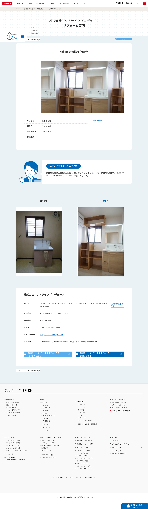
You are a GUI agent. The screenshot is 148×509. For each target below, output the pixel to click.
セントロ (46, 413)
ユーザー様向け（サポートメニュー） (53, 444)
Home (18, 9)
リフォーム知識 (11, 423)
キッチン (44, 410)
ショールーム (47, 3)
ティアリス (81, 412)
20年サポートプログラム (49, 465)
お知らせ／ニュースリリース (121, 451)
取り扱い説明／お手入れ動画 (50, 453)
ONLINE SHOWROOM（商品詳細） (87, 431)
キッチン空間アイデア (13, 417)
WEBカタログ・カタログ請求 (121, 418)
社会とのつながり (82, 471)
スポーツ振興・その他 (83, 473)
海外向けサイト (116, 455)
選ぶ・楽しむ (29, 3)
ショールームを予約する (14, 448)
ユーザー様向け (71, 3)
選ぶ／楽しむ (10, 406)
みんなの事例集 (11, 415)
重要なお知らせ (46, 458)
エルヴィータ (82, 415)
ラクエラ (46, 418)
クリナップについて (86, 3)
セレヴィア (46, 435)
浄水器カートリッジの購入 (85, 451)
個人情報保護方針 (90, 485)
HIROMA (45, 426)
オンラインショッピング (84, 448)
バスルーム (44, 432)
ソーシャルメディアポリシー (74, 485)
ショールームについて (13, 453)
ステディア (46, 415)
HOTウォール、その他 (85, 427)
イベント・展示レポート (84, 476)
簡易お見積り (119, 410)
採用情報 (114, 444)
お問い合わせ (49, 462)
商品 (42, 406)
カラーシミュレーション (119, 412)
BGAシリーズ (82, 425)
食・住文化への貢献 (83, 468)
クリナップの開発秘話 (13, 420)
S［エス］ (81, 417)
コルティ (45, 420)
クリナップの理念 (82, 460)
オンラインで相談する (13, 450)
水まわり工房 (28, 9)
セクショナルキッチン (50, 423)
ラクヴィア (46, 438)
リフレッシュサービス (83, 444)
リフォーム (59, 3)
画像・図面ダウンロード (119, 415)
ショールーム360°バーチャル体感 (16, 458)
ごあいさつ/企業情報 (83, 458)
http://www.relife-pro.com (51, 336)
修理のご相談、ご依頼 (48, 448)
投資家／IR (115, 448)
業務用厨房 (46, 428)
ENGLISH (119, 3)
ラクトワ (81, 422)
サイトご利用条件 (58, 485)
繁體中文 (129, 3)
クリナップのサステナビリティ (86, 465)
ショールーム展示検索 (13, 455)
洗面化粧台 (80, 409)
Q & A (48, 450)
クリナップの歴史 (82, 463)
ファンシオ (81, 420)
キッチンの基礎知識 (12, 410)
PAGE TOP (74, 496)
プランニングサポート (119, 406)
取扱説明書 (44, 455)
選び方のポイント (11, 412)
